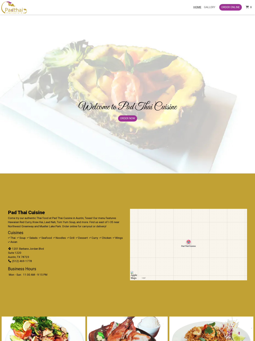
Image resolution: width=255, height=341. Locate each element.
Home (197, 7)
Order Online (230, 7)
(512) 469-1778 (20, 261)
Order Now (127, 118)
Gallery (209, 7)
